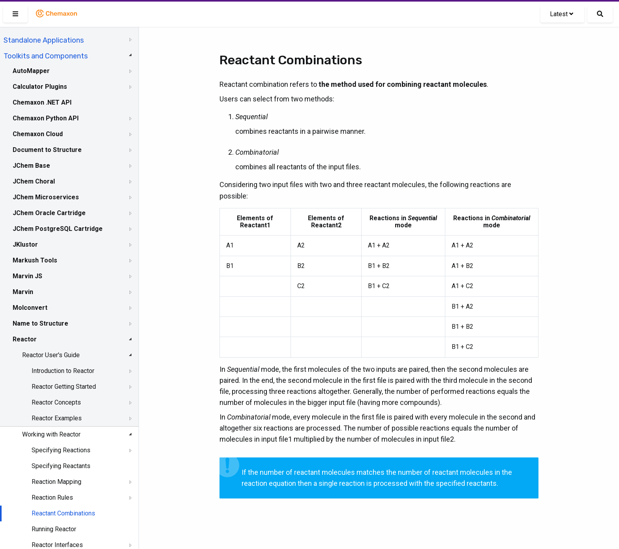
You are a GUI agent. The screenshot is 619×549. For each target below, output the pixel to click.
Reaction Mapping (56, 481)
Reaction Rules (52, 497)
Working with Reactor (51, 434)
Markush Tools (35, 260)
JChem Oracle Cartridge (49, 213)
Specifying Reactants (61, 466)
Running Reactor (54, 529)
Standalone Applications (44, 40)
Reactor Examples (57, 418)
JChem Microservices (46, 197)
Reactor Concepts (56, 402)
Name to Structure (40, 323)
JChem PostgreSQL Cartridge (58, 228)
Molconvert (30, 307)
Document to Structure (47, 150)
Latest (561, 14)
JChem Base (31, 165)
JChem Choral (34, 181)
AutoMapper (31, 71)
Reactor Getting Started (64, 386)
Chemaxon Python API (46, 118)
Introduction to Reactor (63, 371)
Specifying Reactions (61, 450)
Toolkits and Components (46, 56)
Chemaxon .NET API (42, 102)
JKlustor (25, 244)
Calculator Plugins (40, 86)
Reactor (25, 339)
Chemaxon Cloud (38, 134)
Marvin (23, 292)
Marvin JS (27, 276)
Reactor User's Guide (51, 355)
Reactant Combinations (63, 513)
